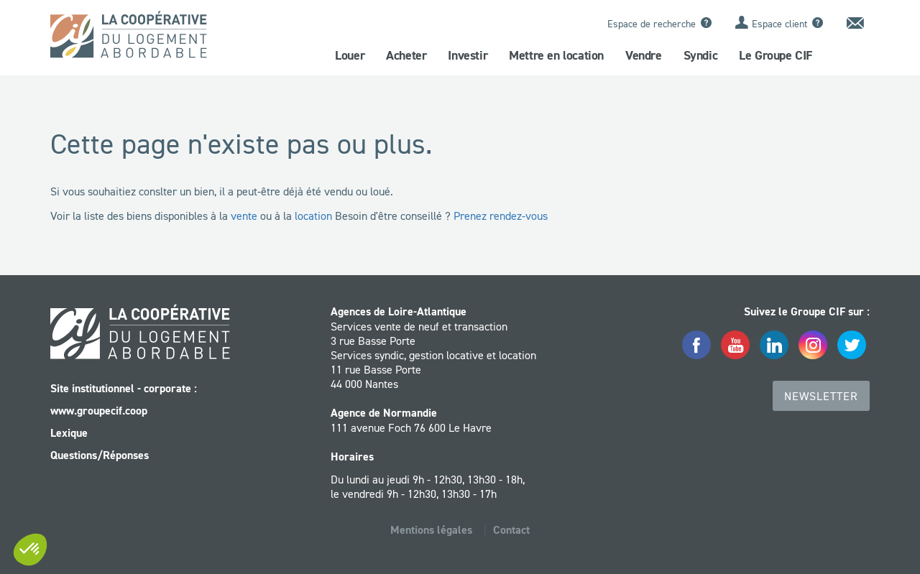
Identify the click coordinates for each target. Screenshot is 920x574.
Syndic (701, 55)
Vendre (643, 55)
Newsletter (821, 396)
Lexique (69, 432)
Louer (349, 55)
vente (244, 215)
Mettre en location (556, 55)
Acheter (406, 55)
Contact (511, 529)
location (313, 215)
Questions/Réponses (99, 455)
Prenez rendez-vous (501, 215)
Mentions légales (431, 529)
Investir (467, 55)
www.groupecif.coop (98, 410)
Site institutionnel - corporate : (123, 388)
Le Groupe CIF (775, 55)
